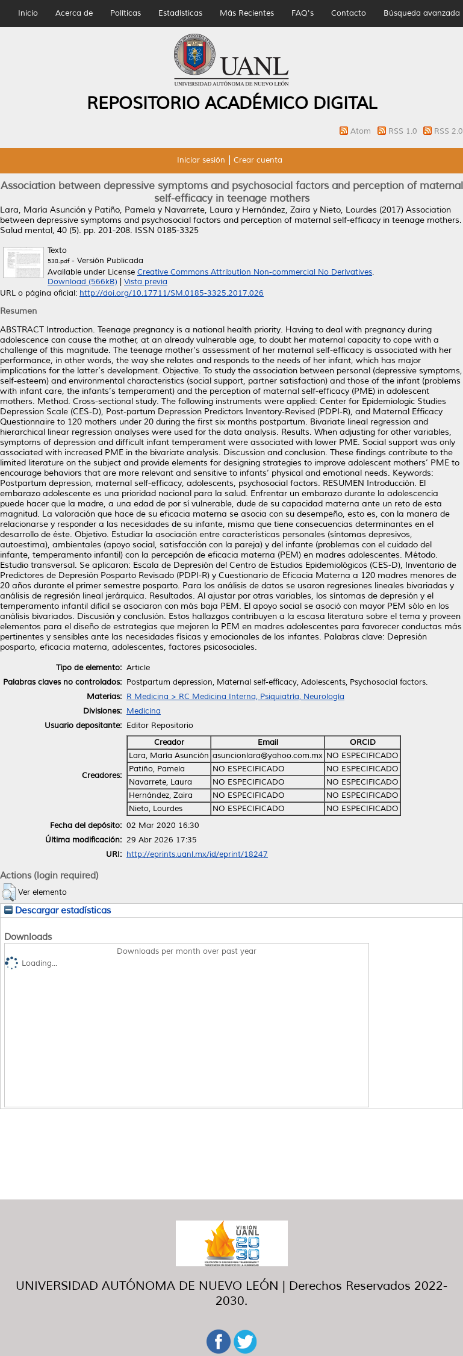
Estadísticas (180, 13)
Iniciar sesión (201, 160)
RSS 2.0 (448, 131)
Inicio (28, 13)
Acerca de (74, 13)
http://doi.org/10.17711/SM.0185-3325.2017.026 (171, 293)
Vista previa (145, 282)
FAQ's (302, 13)
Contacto (348, 13)
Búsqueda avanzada (422, 13)
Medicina (143, 711)
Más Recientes (247, 13)
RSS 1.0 (404, 131)
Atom (361, 131)
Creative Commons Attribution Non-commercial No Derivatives (254, 272)
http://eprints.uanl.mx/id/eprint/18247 (197, 854)
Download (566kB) (82, 282)
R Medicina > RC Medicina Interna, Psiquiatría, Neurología (235, 696)
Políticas (125, 13)
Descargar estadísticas (57, 910)
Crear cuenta (258, 160)
